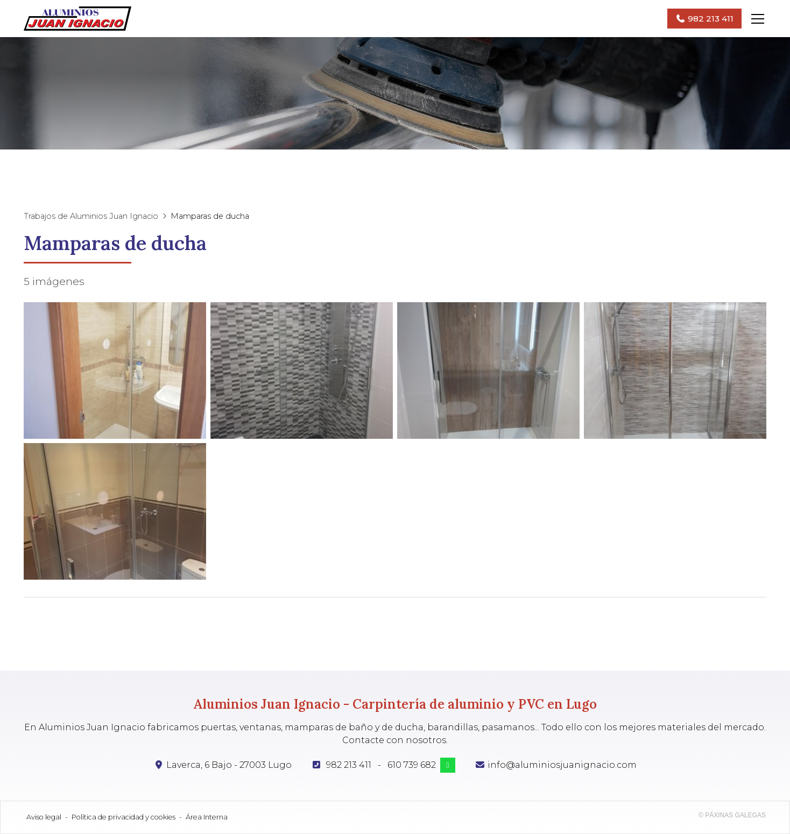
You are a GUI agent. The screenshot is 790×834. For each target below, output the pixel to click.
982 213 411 (348, 765)
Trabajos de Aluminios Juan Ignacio (91, 216)
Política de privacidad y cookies (123, 817)
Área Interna (207, 817)
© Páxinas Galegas (732, 815)
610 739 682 (411, 765)
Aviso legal (43, 817)
